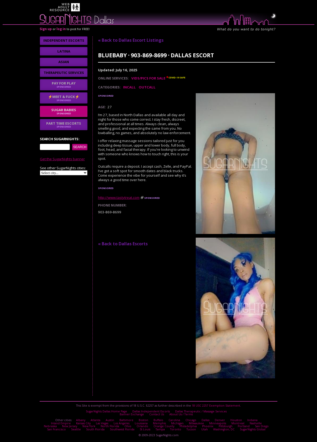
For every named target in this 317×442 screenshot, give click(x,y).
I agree (100, 243)
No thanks (128, 243)
